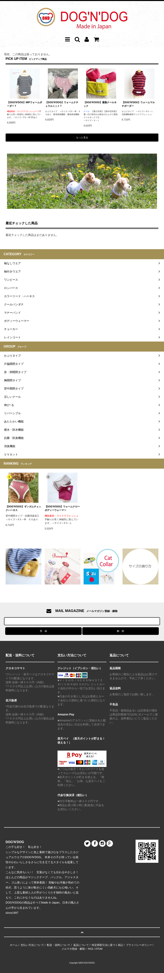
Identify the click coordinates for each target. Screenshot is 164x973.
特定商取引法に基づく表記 (107, 944)
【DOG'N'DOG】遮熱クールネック (100, 104)
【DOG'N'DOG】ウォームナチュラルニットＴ (61, 104)
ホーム (14, 944)
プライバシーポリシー (139, 944)
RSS (90, 948)
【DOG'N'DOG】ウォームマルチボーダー (138, 104)
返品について (81, 944)
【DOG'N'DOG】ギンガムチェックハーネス (23, 508)
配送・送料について (58, 944)
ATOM (98, 948)
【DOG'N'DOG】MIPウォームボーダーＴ (24, 104)
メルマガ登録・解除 (73, 948)
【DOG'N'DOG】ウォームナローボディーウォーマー (62, 508)
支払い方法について (32, 944)
